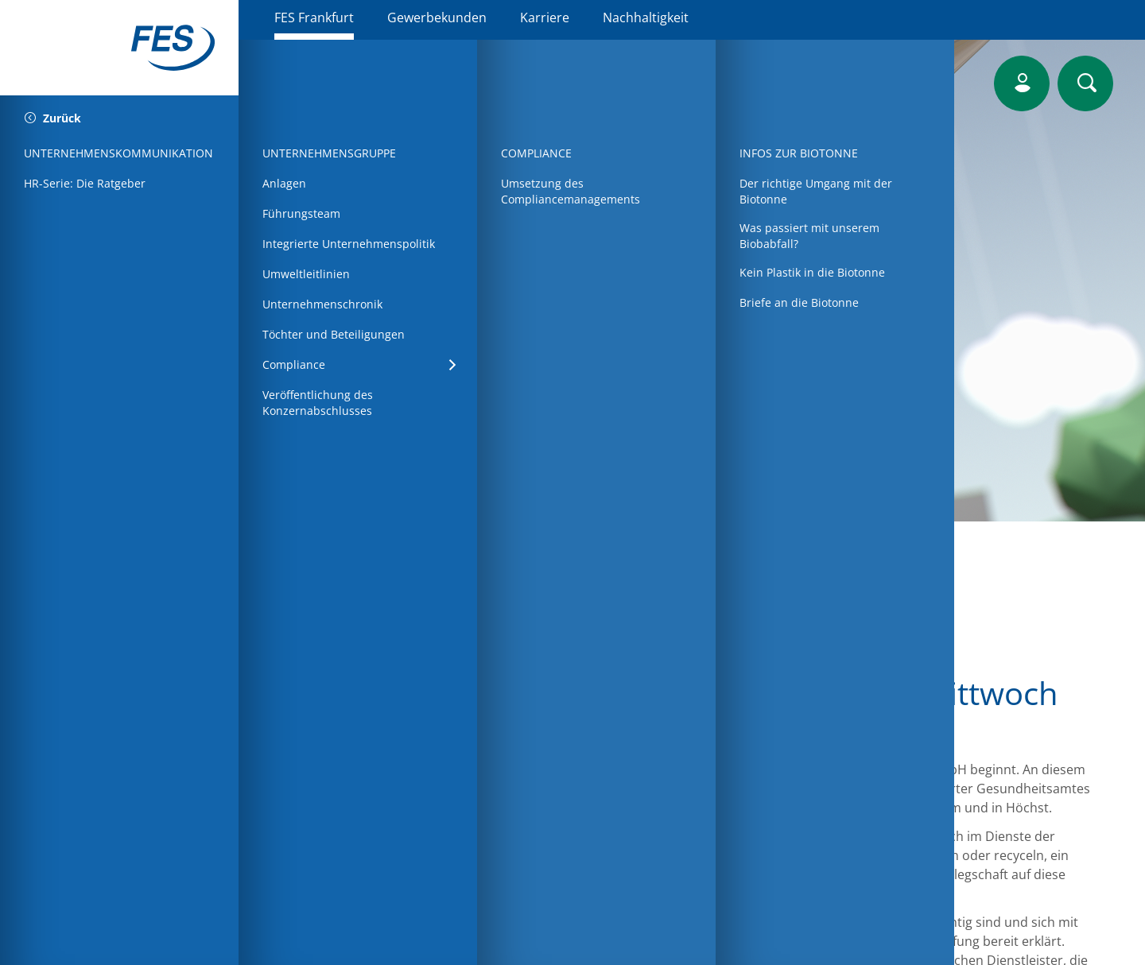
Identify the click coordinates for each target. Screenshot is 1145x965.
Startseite (326, 644)
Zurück (52, 118)
